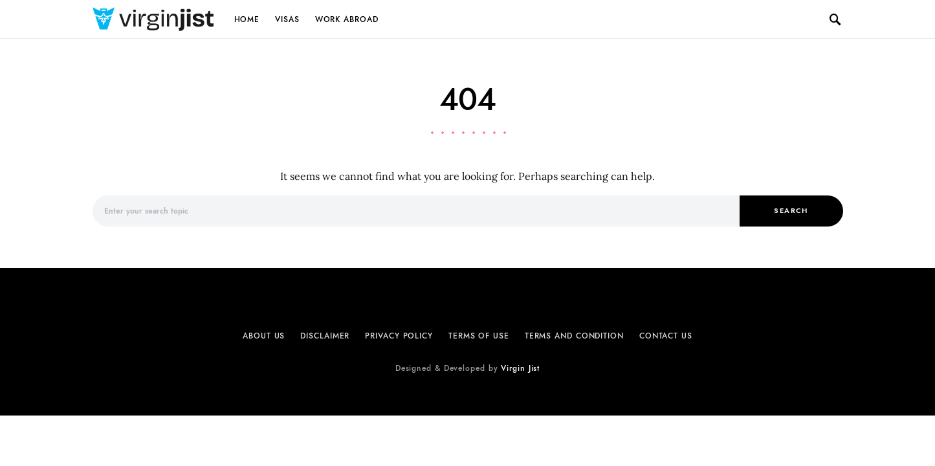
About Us (264, 336)
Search (791, 211)
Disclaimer (324, 336)
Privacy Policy (399, 336)
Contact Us (665, 336)
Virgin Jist (520, 368)
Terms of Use (478, 336)
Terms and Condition (574, 336)
